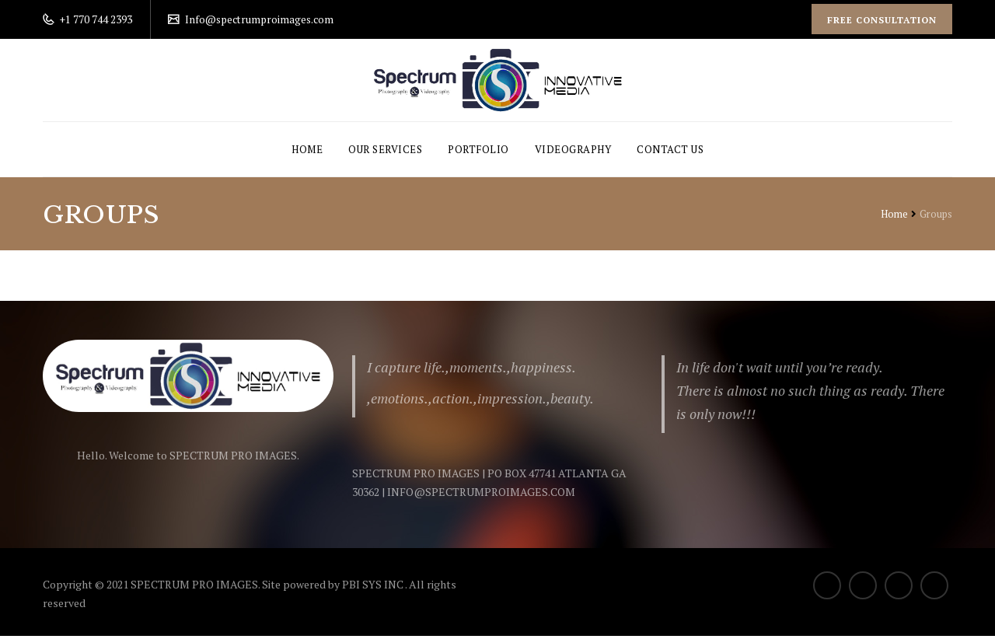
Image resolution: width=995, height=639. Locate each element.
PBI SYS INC (372, 587)
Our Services (385, 152)
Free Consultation (881, 20)
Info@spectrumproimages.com (261, 19)
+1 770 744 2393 (95, 19)
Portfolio (478, 152)
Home (307, 152)
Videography (573, 152)
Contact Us (670, 152)
